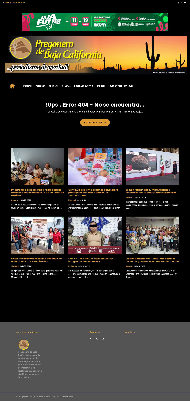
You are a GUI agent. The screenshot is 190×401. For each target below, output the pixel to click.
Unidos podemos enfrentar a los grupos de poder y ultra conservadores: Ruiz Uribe (152, 260)
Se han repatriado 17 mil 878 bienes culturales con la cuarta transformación (151, 191)
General (14, 200)
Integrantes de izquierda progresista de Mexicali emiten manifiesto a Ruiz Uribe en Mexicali (37, 192)
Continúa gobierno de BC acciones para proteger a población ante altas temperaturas (93, 192)
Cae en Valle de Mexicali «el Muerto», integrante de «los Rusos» (91, 260)
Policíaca (72, 266)
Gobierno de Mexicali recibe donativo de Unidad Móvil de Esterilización (36, 260)
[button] (183, 86)
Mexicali (72, 200)
